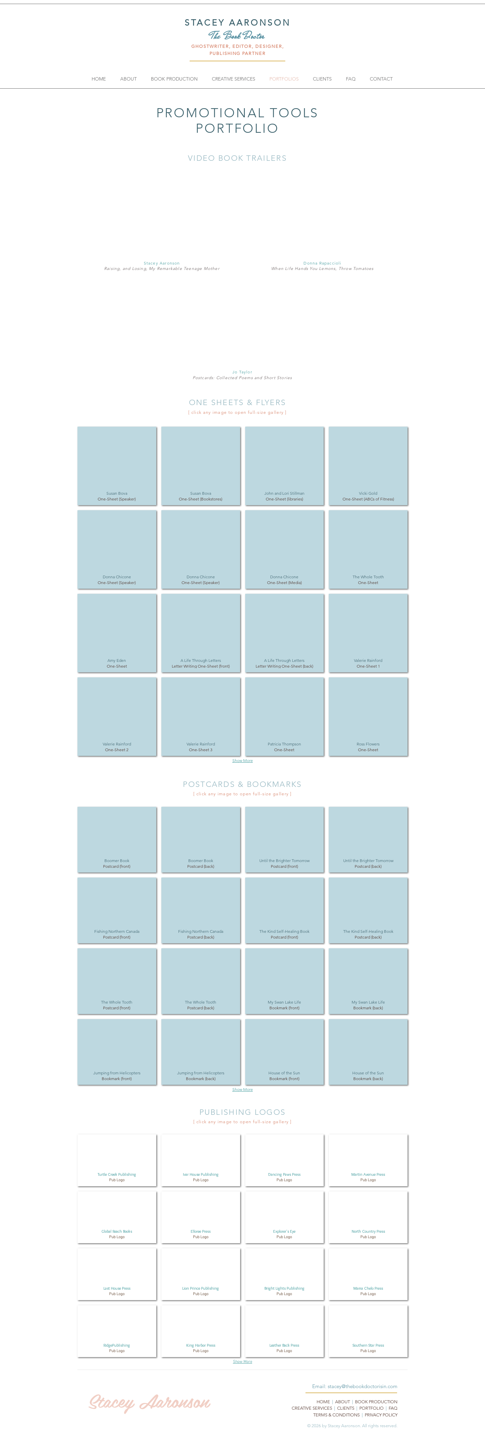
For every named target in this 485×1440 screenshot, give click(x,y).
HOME (323, 1401)
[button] (116, 466)
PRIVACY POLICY (381, 1414)
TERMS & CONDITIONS (336, 1414)
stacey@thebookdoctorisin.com (362, 1386)
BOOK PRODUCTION (376, 1401)
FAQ (393, 1408)
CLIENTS (345, 1408)
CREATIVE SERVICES (312, 1408)
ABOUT (342, 1401)
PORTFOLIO (371, 1408)
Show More (242, 760)
